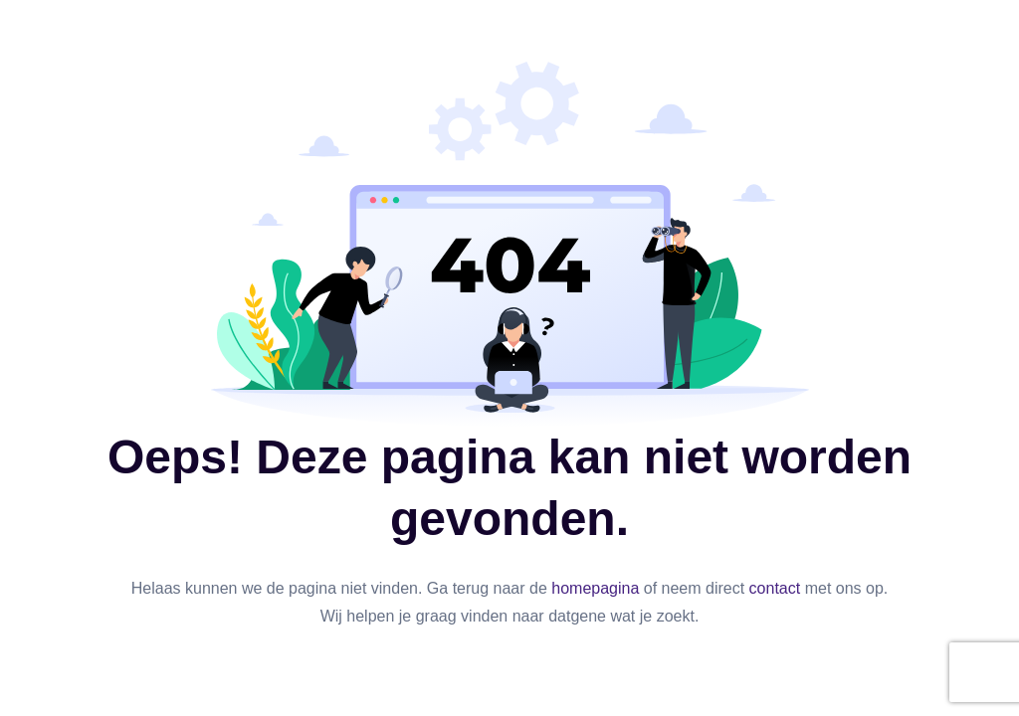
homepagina (595, 588)
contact (775, 588)
